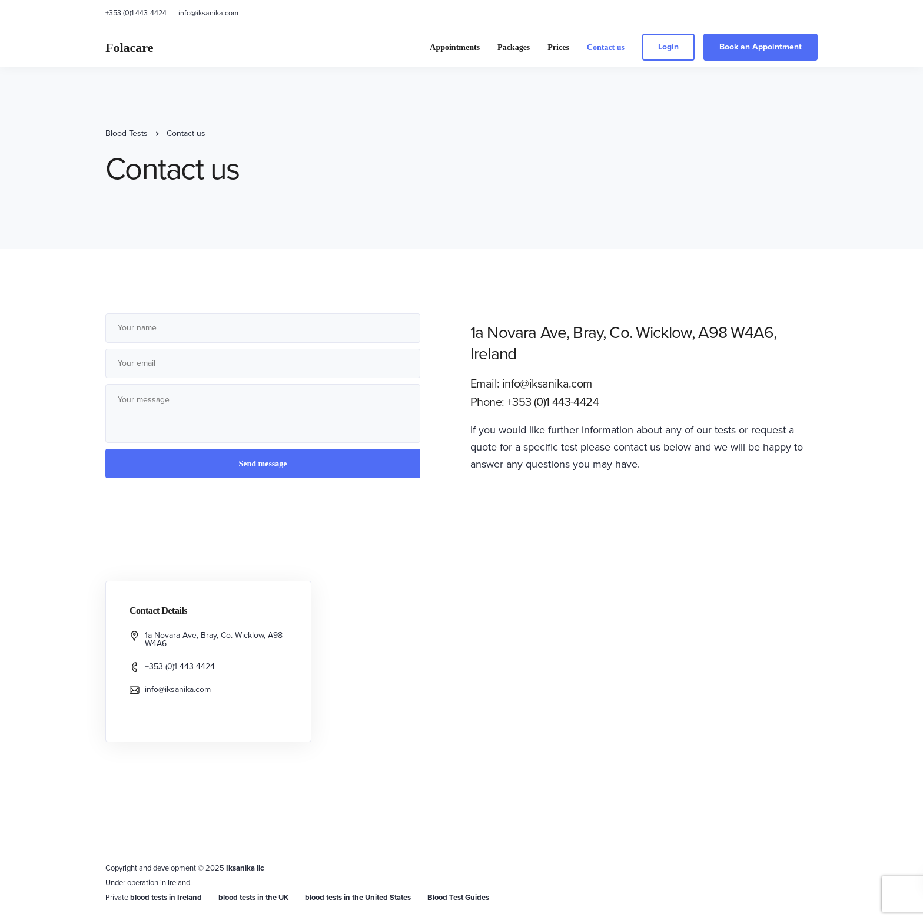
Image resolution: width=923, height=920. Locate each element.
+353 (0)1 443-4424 (136, 13)
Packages (513, 47)
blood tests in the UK (253, 897)
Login (668, 47)
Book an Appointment (760, 47)
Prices (558, 47)
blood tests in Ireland (166, 897)
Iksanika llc (245, 868)
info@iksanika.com (208, 13)
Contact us (606, 47)
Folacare (129, 47)
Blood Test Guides (458, 897)
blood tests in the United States (358, 897)
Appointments (455, 47)
